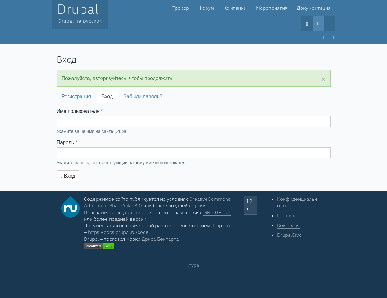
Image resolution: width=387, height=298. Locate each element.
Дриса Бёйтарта (160, 239)
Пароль (67, 142)
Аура (193, 265)
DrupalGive (289, 235)
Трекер (180, 8)
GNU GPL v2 (217, 212)
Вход (109, 98)
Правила (287, 215)
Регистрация (76, 96)
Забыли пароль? (142, 96)
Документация (314, 8)
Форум (206, 8)
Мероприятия (271, 8)
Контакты (288, 225)
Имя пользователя (80, 111)
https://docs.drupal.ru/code (118, 232)
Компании (235, 8)
